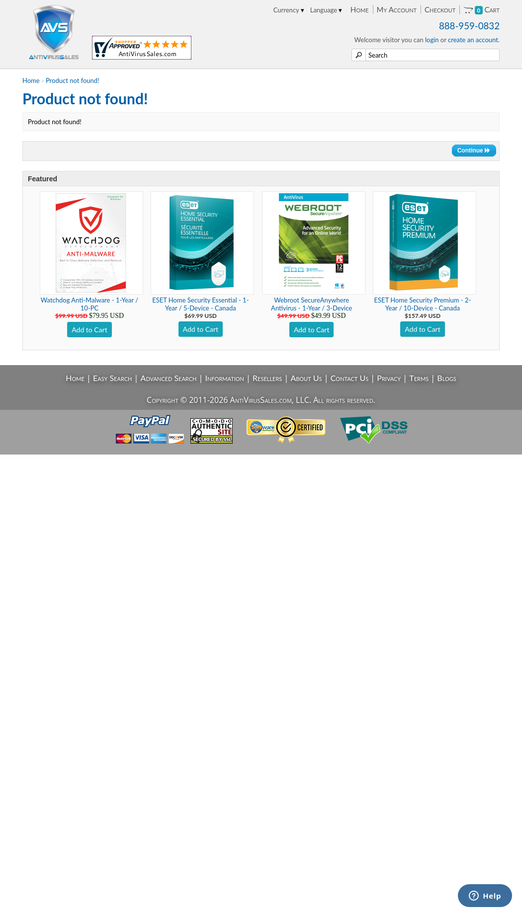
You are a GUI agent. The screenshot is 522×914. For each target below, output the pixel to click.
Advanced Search (169, 377)
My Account (397, 9)
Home (359, 9)
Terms (419, 377)
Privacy (389, 377)
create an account (473, 40)
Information (224, 377)
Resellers (267, 377)
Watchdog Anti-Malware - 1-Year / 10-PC (89, 304)
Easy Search (112, 377)
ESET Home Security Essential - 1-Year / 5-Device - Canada (200, 304)
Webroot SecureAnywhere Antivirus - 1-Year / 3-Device (311, 304)
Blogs (446, 377)
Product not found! (72, 80)
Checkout (440, 9)
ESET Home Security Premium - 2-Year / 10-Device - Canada (422, 304)
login (432, 40)
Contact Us (350, 377)
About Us (306, 377)
